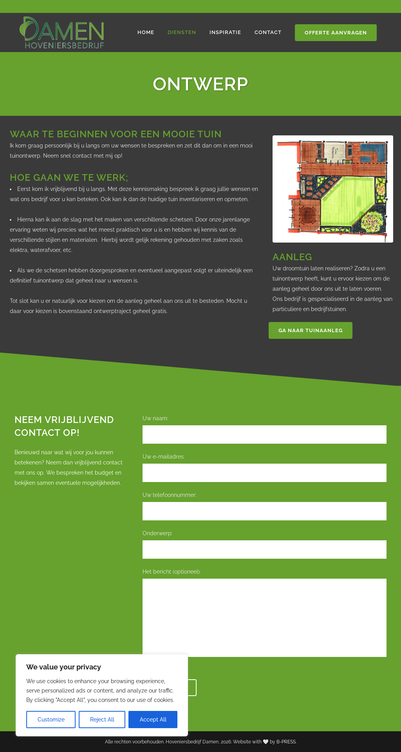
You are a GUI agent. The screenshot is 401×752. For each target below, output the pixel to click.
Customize (51, 719)
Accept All (153, 719)
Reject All (102, 719)
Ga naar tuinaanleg (310, 330)
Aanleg (292, 257)
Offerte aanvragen (336, 33)
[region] (102, 695)
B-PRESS (286, 742)
